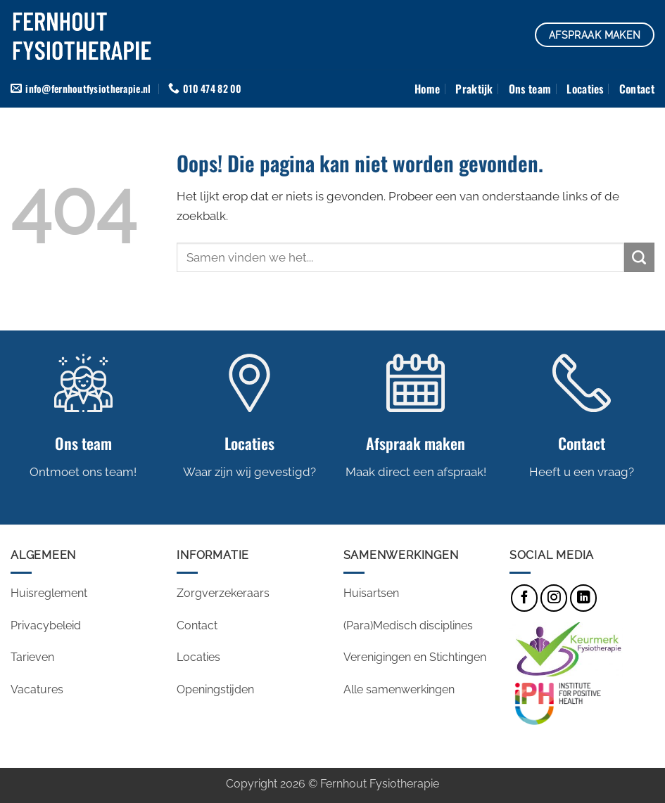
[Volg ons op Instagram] (553, 598)
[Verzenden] (639, 258)
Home (427, 88)
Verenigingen (377, 657)
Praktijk (474, 88)
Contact (636, 88)
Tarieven (32, 657)
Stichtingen (457, 657)
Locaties (585, 88)
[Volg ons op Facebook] (524, 598)
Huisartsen (371, 593)
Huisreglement (49, 593)
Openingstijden (217, 689)
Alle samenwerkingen (399, 689)
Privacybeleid (46, 625)
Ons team (530, 88)
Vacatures (38, 689)
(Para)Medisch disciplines (408, 625)
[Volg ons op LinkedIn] (583, 598)
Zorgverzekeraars (223, 593)
